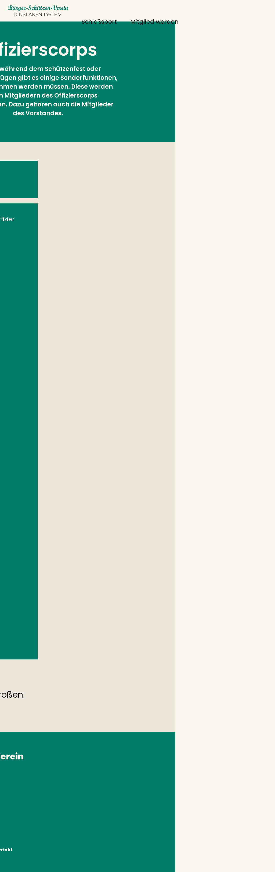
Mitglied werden (126, 21)
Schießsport (71, 21)
